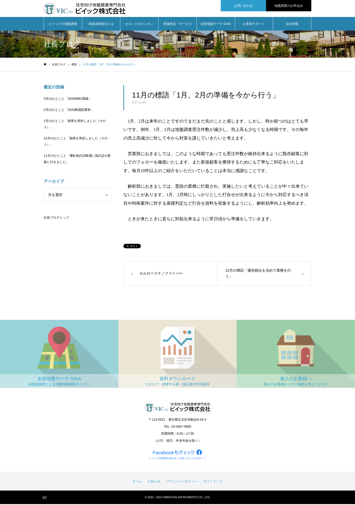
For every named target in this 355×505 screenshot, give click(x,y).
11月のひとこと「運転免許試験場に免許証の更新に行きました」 (77, 160)
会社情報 (292, 25)
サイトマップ (212, 482)
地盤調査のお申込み (288, 5)
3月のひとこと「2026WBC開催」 (68, 100)
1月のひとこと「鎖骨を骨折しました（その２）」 (75, 125)
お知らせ (154, 482)
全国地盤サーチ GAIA (215, 25)
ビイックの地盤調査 (63, 25)
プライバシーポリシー (182, 482)
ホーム (137, 482)
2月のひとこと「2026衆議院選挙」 (69, 111)
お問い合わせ (243, 5)
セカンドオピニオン (139, 25)
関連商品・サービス (177, 25)
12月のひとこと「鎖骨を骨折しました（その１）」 (76, 142)
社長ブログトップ (56, 218)
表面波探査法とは (101, 25)
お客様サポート (254, 25)
